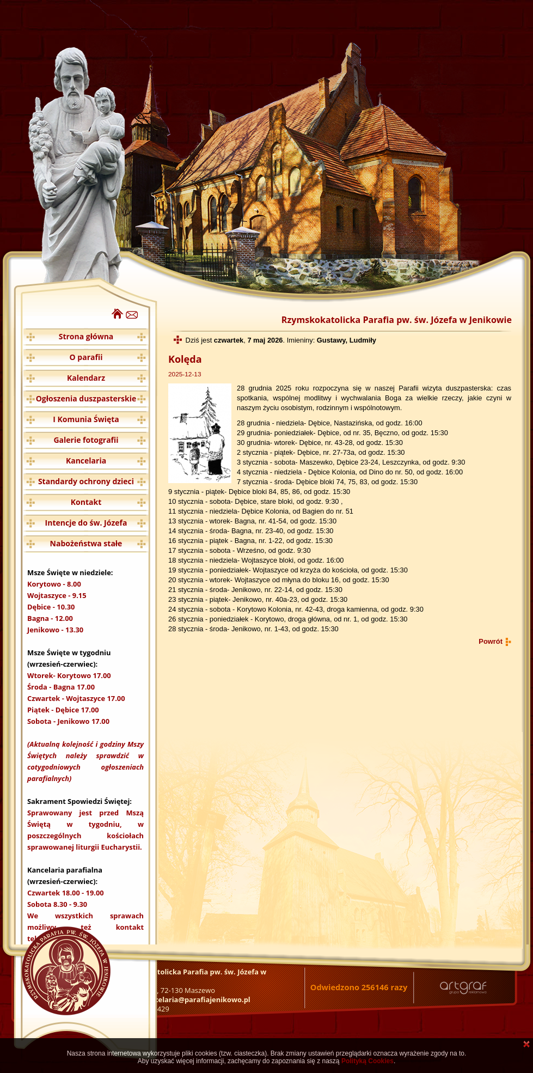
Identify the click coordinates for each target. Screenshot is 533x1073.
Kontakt (86, 502)
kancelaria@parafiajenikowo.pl (196, 999)
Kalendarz (86, 378)
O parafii (86, 357)
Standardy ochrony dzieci (86, 481)
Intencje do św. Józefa (86, 522)
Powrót (491, 641)
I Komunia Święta (86, 419)
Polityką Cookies (367, 1061)
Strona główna (86, 336)
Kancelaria (86, 460)
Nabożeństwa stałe (86, 543)
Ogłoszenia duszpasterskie (86, 398)
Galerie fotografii (85, 440)
